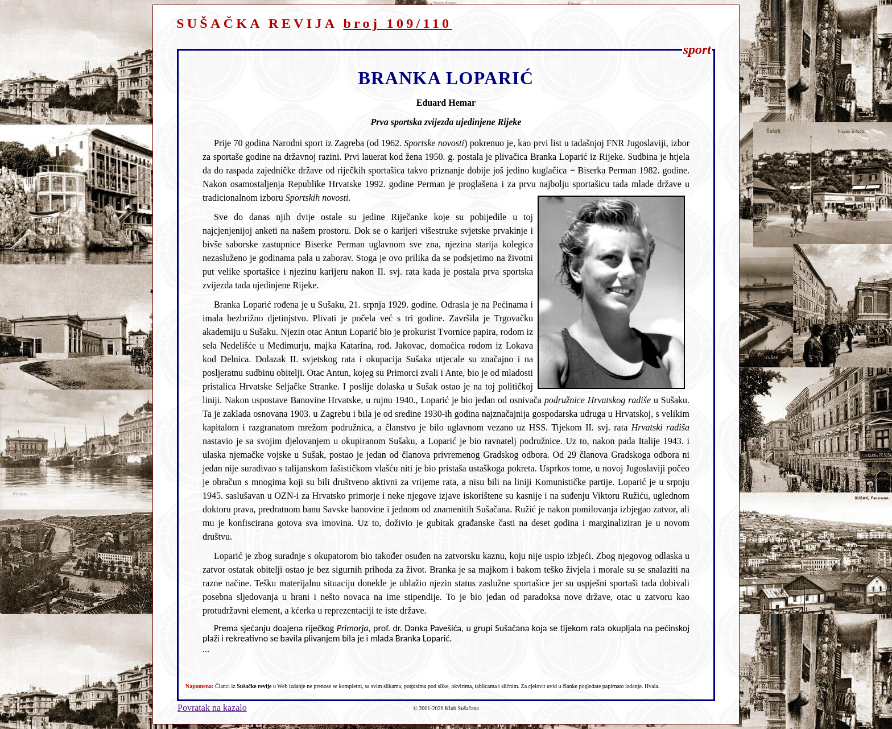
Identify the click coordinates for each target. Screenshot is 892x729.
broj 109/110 (397, 23)
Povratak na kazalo (212, 708)
